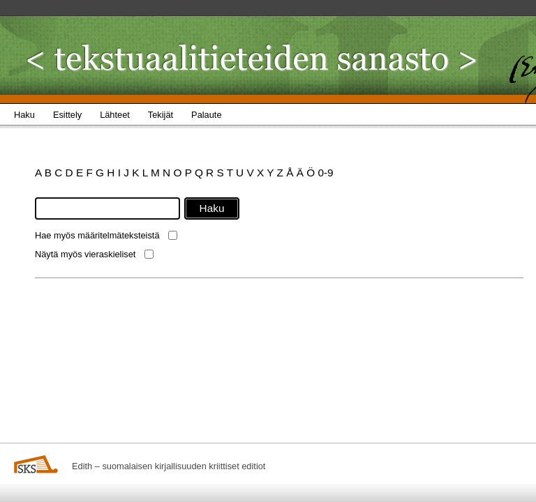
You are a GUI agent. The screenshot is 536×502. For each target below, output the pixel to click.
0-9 (325, 172)
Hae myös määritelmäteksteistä (97, 235)
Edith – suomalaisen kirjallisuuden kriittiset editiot (168, 466)
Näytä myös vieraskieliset (85, 254)
